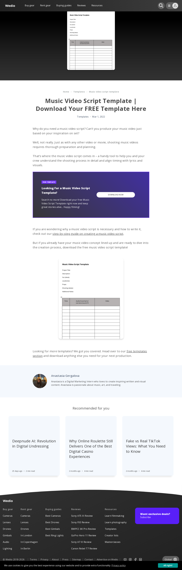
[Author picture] (40, 381)
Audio (6, 542)
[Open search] (161, 5)
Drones (7, 528)
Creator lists (111, 535)
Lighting (7, 548)
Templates (111, 528)
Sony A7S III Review (82, 515)
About (55, 559)
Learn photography (116, 522)
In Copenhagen (29, 542)
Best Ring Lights (54, 535)
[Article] (34, 422)
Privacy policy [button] (118, 565)
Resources (111, 509)
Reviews (81, 5)
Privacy (44, 559)
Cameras (8, 515)
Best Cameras (53, 515)
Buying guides (64, 5)
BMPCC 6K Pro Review (83, 528)
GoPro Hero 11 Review (83, 535)
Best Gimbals (52, 528)
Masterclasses (113, 542)
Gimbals (7, 535)
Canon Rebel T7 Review (84, 548)
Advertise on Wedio (107, 559)
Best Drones (52, 522)
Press (65, 559)
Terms (33, 559)
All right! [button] (168, 565)
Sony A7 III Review (81, 542)
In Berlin (25, 548)
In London (26, 535)
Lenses (7, 522)
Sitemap (76, 559)
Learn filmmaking (114, 515)
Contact (89, 559)
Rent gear (45, 5)
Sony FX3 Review (80, 522)
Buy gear (29, 5)
